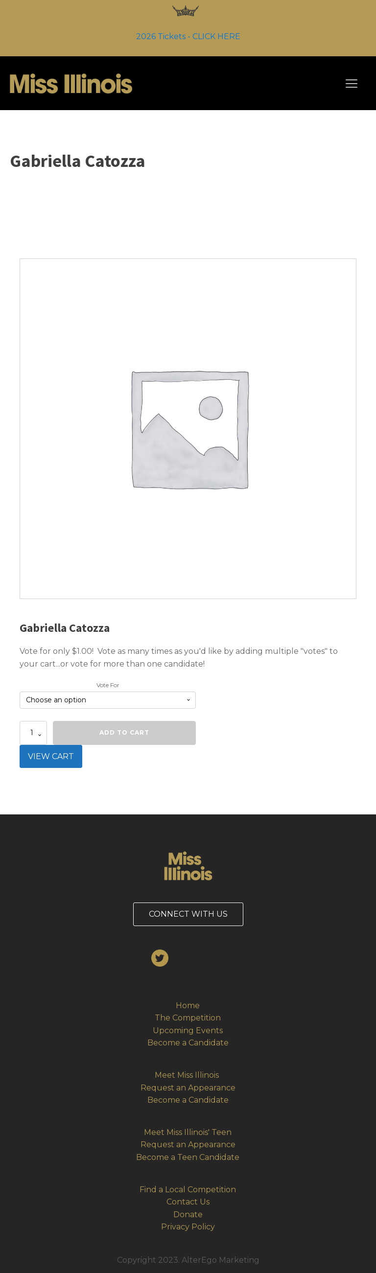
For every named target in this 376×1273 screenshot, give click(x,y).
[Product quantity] (33, 732)
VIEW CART (51, 756)
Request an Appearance (188, 1087)
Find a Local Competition (188, 1189)
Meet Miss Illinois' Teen (188, 1132)
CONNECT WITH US (188, 914)
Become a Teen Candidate (187, 1157)
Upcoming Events (188, 1030)
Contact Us (188, 1201)
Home (188, 1005)
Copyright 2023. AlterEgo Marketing (188, 1260)
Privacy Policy (188, 1226)
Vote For (107, 685)
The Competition (188, 1017)
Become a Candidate (188, 1042)
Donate (188, 1214)
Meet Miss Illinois (188, 1075)
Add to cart (124, 732)
